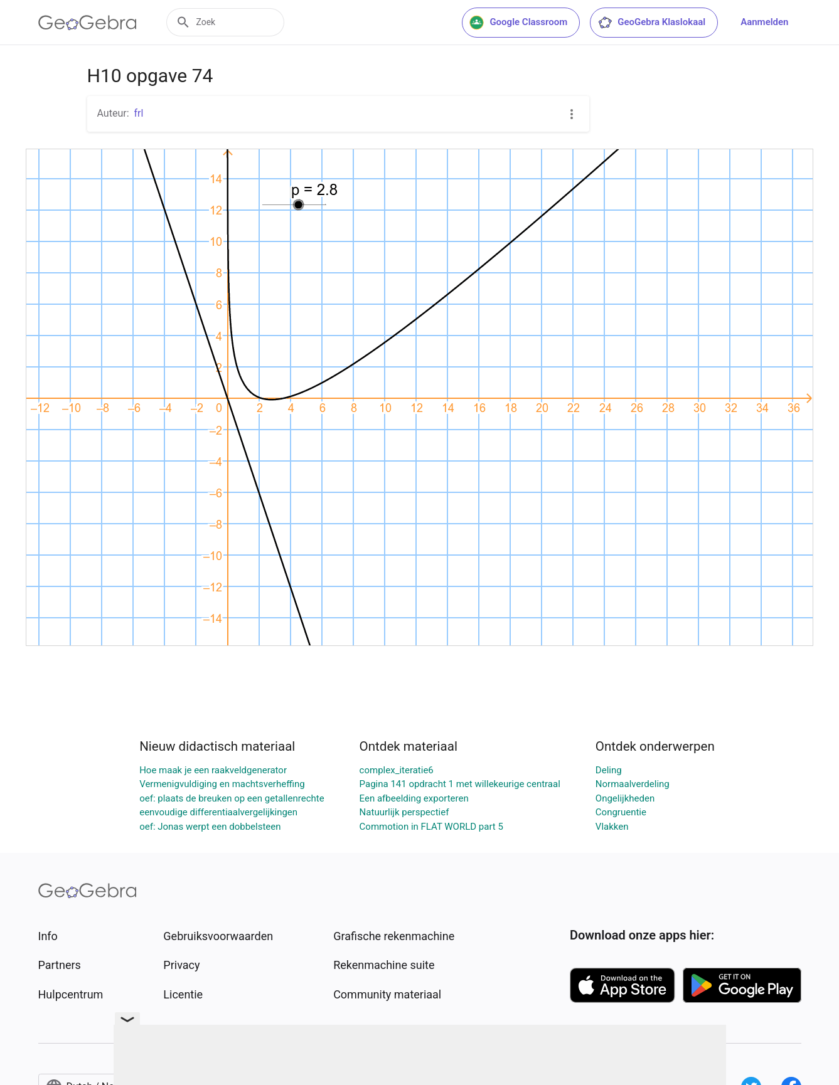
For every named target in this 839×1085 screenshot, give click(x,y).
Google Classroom (518, 22)
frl (139, 113)
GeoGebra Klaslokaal (651, 22)
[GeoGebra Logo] (87, 22)
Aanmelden (764, 22)
